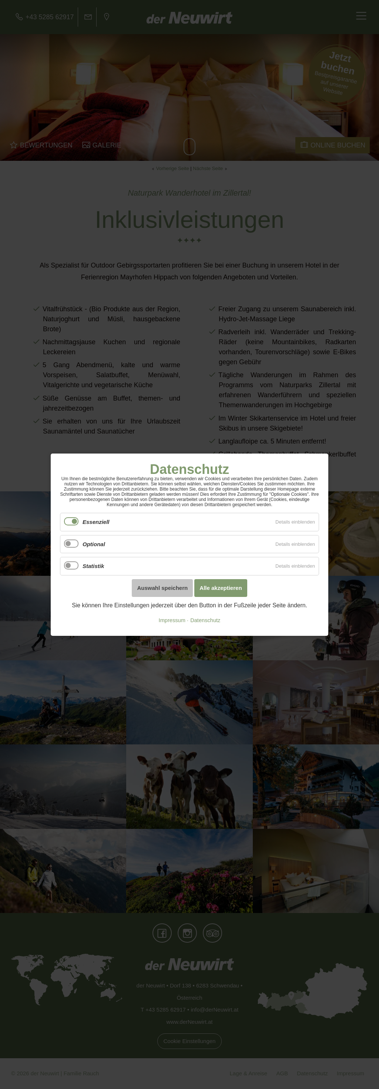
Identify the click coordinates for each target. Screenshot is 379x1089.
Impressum (172, 620)
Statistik (93, 566)
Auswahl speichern (162, 588)
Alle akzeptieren (220, 588)
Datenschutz (205, 620)
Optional (94, 544)
